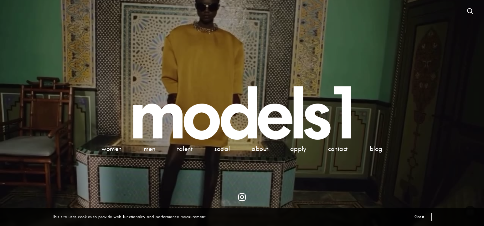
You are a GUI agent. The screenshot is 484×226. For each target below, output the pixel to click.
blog (376, 149)
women (112, 149)
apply (298, 149)
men (150, 149)
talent (185, 149)
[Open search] (470, 11)
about (260, 149)
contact (338, 149)
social (222, 149)
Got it (419, 216)
